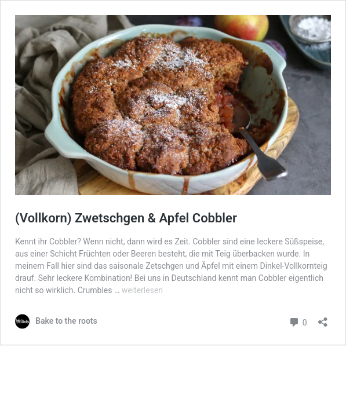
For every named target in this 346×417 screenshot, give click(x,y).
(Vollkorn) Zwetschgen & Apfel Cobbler (126, 218)
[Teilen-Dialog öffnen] (323, 318)
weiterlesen (142, 290)
